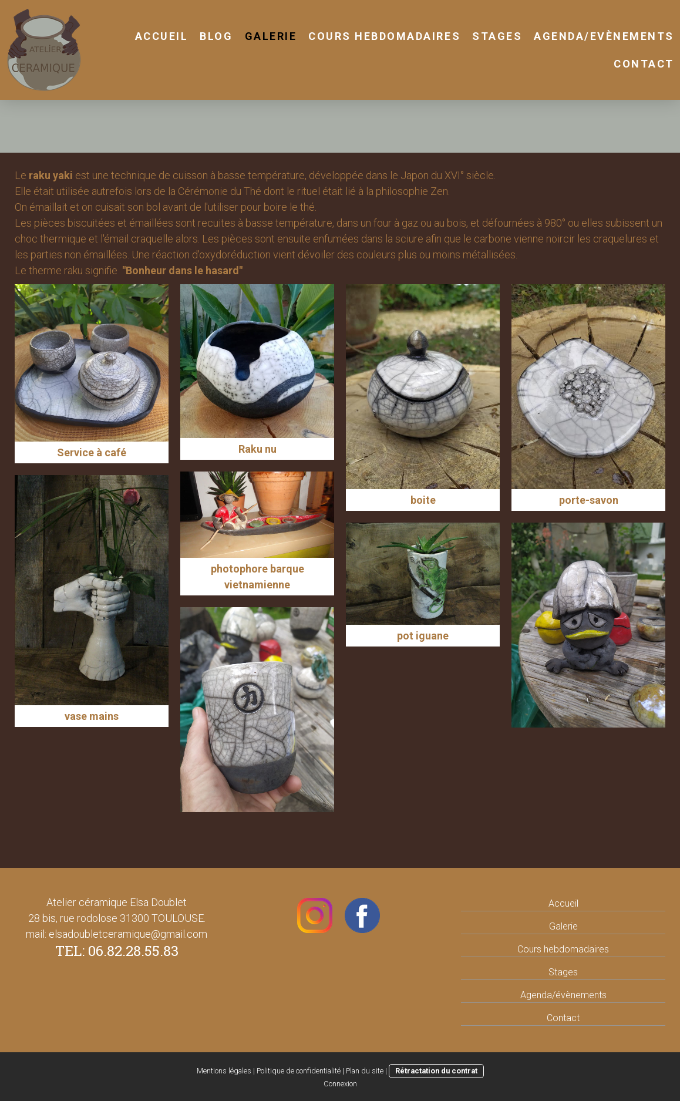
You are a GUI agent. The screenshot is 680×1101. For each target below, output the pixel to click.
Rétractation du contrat (436, 1070)
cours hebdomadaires (384, 36)
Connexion (340, 1083)
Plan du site (364, 1070)
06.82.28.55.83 (133, 950)
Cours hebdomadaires (563, 949)
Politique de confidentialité (299, 1070)
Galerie (271, 36)
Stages (563, 972)
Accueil (161, 36)
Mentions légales (224, 1070)
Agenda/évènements (563, 995)
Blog (216, 36)
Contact (644, 64)
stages (497, 36)
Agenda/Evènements (604, 36)
